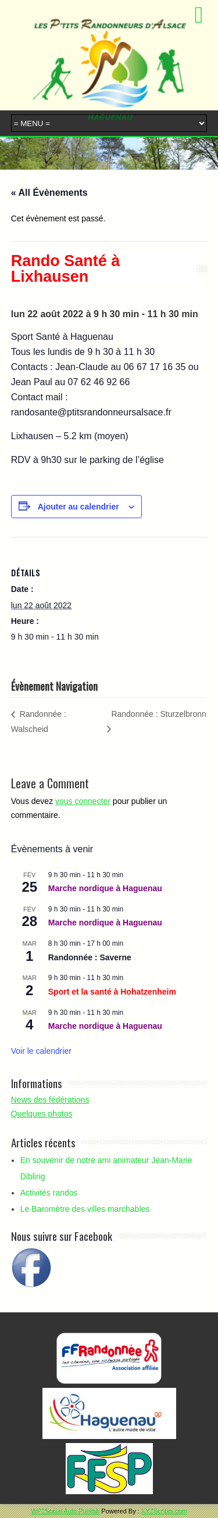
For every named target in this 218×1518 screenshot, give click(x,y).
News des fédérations (50, 1099)
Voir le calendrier (41, 1051)
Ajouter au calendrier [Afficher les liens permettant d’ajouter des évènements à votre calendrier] (78, 506)
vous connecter (82, 801)
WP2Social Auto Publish (65, 1511)
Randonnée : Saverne (89, 957)
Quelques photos (42, 1113)
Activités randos (49, 1192)
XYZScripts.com (164, 1511)
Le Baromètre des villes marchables (85, 1209)
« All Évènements (49, 193)
